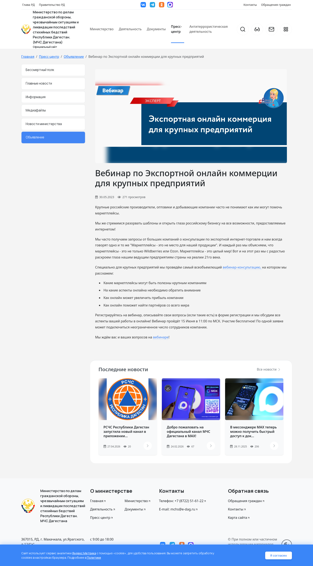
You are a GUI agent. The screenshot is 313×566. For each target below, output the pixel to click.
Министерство (102, 29)
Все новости (269, 369)
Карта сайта (239, 517)
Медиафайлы (36, 110)
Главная (27, 56)
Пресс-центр (176, 29)
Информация (36, 97)
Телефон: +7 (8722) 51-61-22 (183, 501)
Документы (156, 29)
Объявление (74, 56)
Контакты (250, 5)
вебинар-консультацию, (242, 267)
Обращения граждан (276, 5)
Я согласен (278, 555)
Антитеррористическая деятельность (208, 29)
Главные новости (39, 83)
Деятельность (130, 29)
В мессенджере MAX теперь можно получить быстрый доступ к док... (253, 431)
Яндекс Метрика (84, 553)
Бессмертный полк (40, 70)
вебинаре (161, 337)
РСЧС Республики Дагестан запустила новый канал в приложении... (126, 431)
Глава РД (28, 5)
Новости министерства (44, 124)
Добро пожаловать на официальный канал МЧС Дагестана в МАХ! (188, 431)
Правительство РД (52, 5)
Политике (94, 558)
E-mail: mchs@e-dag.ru (178, 509)
